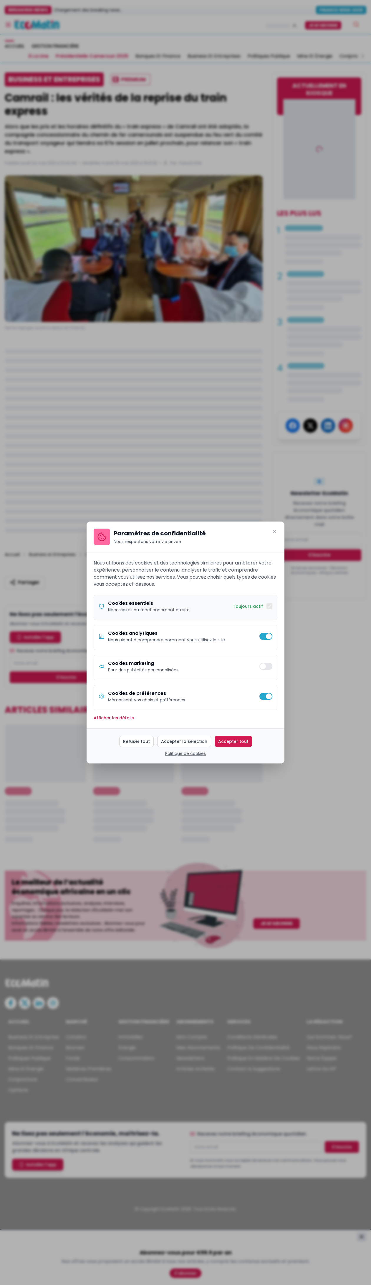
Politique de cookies (185, 753)
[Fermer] (274, 531)
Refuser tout (136, 741)
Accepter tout (233, 741)
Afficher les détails (114, 718)
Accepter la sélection (184, 741)
